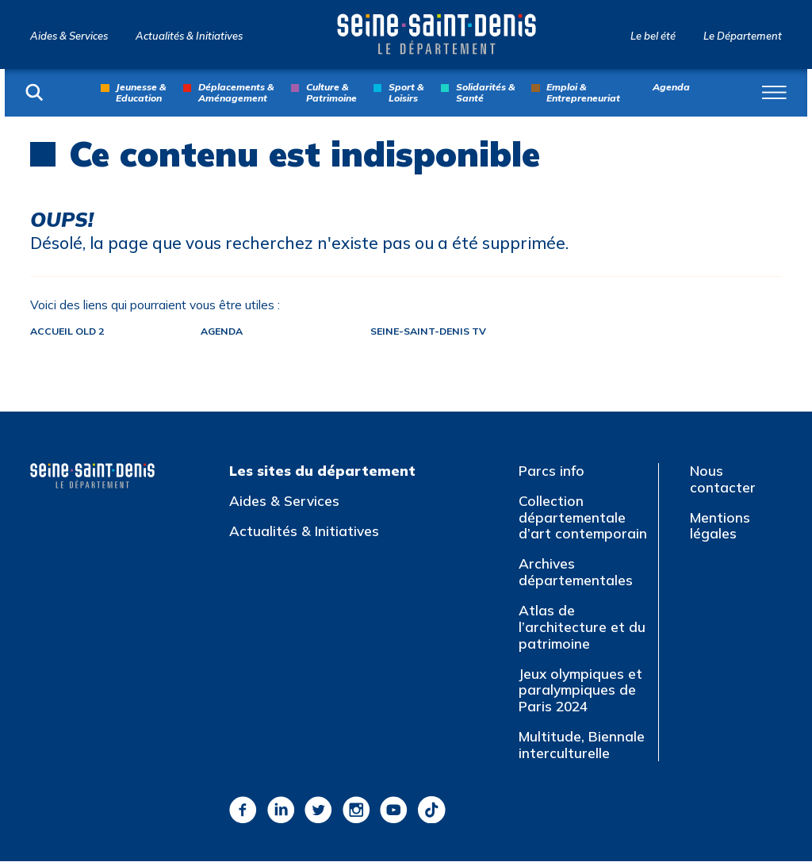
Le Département (742, 36)
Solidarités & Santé (485, 92)
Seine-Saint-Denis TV (449, 331)
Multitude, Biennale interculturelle (582, 746)
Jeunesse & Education (141, 92)
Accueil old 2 (69, 331)
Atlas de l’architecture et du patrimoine (582, 628)
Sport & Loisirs (406, 92)
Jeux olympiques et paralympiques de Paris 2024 (580, 690)
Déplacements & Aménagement (236, 92)
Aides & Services (69, 36)
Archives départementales (576, 573)
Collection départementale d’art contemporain (583, 517)
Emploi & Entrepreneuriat (583, 92)
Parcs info (551, 471)
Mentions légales (720, 526)
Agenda (671, 87)
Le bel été (653, 36)
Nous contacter (723, 479)
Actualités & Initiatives (189, 36)
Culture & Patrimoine (331, 92)
